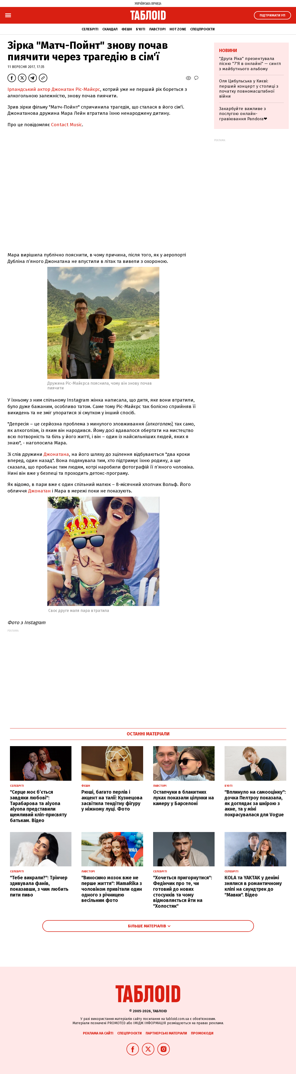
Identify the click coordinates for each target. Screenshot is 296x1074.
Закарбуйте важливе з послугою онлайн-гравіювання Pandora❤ (243, 113)
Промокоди (202, 1033)
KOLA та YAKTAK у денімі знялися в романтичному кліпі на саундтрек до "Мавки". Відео (253, 886)
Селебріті (90, 29)
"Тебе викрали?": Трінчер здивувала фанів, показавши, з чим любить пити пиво (39, 886)
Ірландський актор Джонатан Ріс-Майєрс (53, 89)
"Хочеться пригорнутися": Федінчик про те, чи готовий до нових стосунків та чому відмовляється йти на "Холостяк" (182, 892)
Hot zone (178, 29)
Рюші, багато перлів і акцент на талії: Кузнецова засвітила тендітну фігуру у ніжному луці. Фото (111, 800)
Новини (228, 50)
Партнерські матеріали (166, 1033)
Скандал (110, 29)
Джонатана (56, 454)
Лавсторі (157, 29)
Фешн (126, 29)
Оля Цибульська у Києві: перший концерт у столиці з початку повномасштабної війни (248, 88)
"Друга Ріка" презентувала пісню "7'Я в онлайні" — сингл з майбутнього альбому (250, 63)
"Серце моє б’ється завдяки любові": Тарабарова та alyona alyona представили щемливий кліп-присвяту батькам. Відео (38, 806)
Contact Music (66, 124)
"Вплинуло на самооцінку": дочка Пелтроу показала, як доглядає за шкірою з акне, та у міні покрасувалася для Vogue (255, 803)
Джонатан (39, 491)
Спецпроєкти (202, 29)
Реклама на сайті (98, 1033)
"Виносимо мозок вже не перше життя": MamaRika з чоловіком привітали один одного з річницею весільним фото (111, 889)
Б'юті (140, 29)
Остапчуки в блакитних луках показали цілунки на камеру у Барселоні (183, 797)
